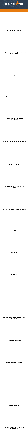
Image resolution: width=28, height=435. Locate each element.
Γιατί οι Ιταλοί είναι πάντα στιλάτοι (14, 296)
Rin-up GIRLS (14, 274)
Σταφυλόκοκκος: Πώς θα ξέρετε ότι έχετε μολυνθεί (14, 186)
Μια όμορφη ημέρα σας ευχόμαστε (14, 96)
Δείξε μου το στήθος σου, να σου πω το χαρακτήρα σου (14, 142)
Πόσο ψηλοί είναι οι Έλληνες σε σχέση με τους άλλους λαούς (14, 318)
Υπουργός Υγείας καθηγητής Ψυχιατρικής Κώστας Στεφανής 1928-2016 (14, 52)
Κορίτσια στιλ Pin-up (14, 405)
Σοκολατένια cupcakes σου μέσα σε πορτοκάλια (14, 384)
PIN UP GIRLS (14, 230)
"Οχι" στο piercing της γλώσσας (14, 30)
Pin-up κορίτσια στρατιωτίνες (14, 340)
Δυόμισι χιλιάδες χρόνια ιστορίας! (14, 362)
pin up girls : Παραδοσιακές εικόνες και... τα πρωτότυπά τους (14, 428)
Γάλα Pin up (14, 252)
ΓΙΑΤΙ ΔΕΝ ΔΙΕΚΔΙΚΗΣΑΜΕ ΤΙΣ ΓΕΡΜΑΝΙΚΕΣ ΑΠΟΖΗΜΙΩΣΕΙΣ (14, 119)
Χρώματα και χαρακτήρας (14, 75)
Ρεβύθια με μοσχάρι (14, 164)
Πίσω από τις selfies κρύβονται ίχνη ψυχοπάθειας (14, 209)
